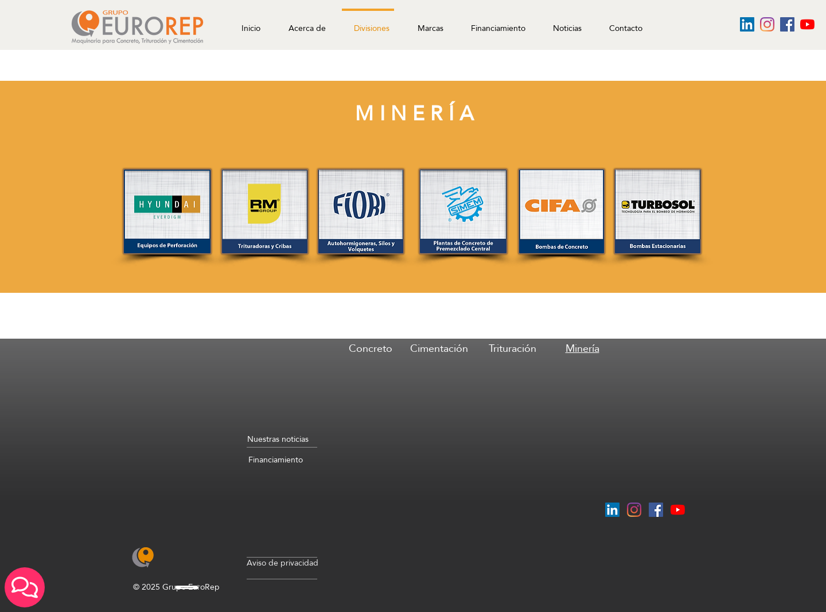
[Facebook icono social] (787, 24)
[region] (370, 388)
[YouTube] (807, 24)
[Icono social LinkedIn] (747, 24)
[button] (564, 23)
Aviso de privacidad (282, 562)
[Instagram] (767, 24)
